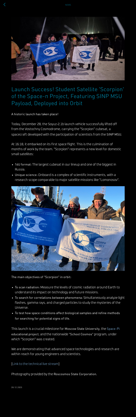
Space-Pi (113, 328)
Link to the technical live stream (35, 364)
